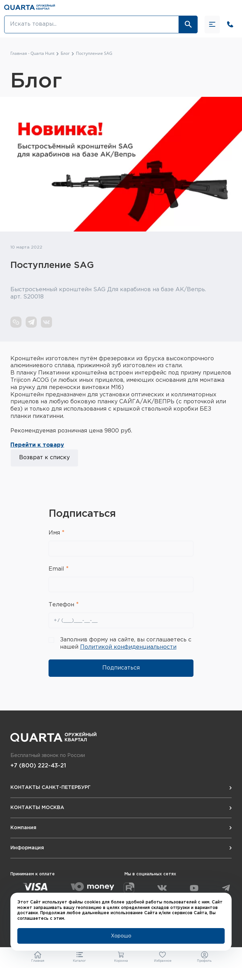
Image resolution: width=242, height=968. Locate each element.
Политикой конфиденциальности (128, 647)
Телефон (62, 604)
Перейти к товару (37, 445)
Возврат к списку (44, 457)
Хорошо (121, 936)
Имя (55, 533)
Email (57, 569)
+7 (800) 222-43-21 (38, 765)
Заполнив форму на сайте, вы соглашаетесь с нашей (125, 643)
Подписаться (121, 668)
